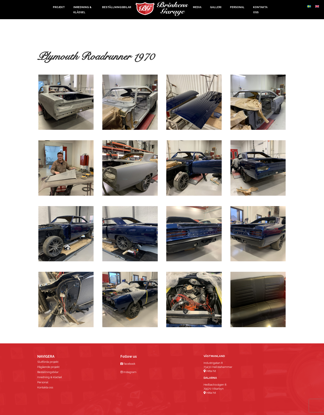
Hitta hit (210, 371)
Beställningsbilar (116, 7)
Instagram (128, 372)
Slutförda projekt (47, 361)
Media (197, 7)
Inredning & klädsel (49, 377)
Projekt (59, 7)
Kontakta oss (45, 387)
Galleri (215, 7)
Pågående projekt (48, 367)
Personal (237, 7)
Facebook (127, 363)
